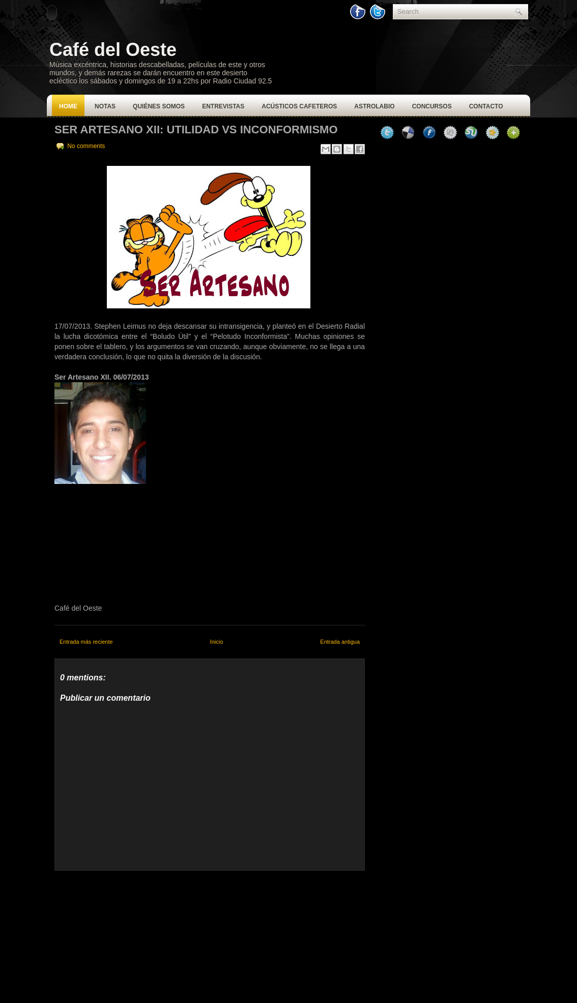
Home (68, 106)
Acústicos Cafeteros (299, 106)
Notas (105, 106)
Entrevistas (223, 106)
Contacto (486, 106)
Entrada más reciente (86, 642)
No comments (86, 146)
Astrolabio (374, 106)
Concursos (432, 106)
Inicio (216, 642)
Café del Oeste (113, 49)
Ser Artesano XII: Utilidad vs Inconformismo (196, 129)
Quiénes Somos (159, 106)
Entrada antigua (340, 642)
